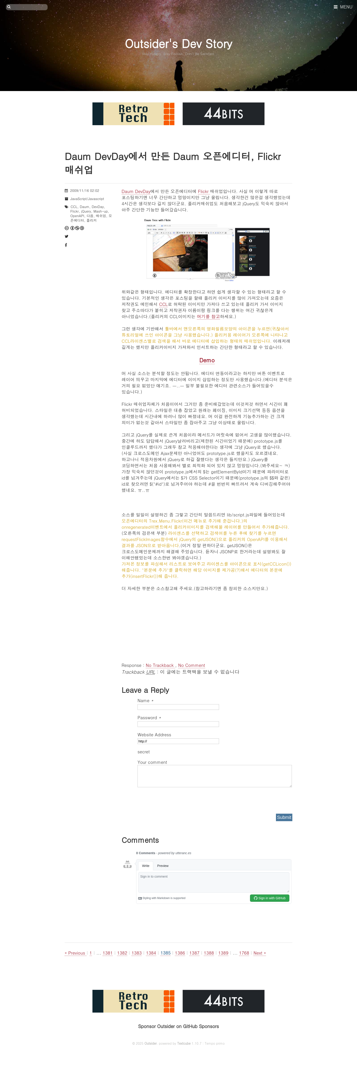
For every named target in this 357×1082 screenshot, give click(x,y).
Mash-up (100, 211)
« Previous (76, 953)
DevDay (98, 206)
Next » (259, 953)
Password (149, 717)
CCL (163, 304)
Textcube (184, 1043)
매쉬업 (101, 215)
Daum (84, 206)
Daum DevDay (136, 191)
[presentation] (172, 799)
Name (145, 700)
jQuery (86, 211)
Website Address (154, 734)
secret (144, 751)
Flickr (204, 191)
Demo (206, 360)
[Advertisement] (207, 623)
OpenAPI (77, 215)
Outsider (150, 1043)
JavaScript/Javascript (87, 198)
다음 (90, 215)
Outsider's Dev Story (178, 43)
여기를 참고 (208, 316)
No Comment (191, 665)
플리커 (92, 220)
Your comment (152, 762)
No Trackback (160, 665)
